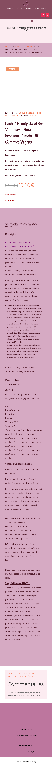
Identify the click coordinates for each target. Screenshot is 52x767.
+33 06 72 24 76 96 (14, 8)
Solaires (16, 116)
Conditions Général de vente (26, 735)
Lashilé (28, 47)
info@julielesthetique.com (36, 8)
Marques (19, 47)
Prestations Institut (26, 745)
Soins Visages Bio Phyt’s (26, 751)
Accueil (9, 47)
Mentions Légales (26, 729)
